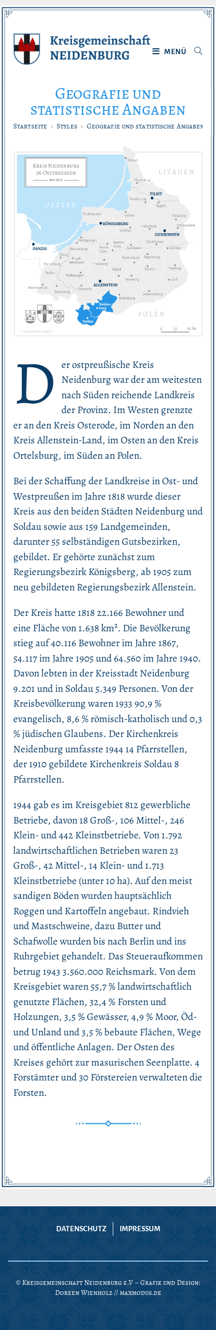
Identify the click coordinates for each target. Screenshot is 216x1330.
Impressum (140, 1229)
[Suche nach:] (194, 52)
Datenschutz (81, 1229)
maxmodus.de (140, 1292)
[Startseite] (30, 126)
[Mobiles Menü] (169, 52)
